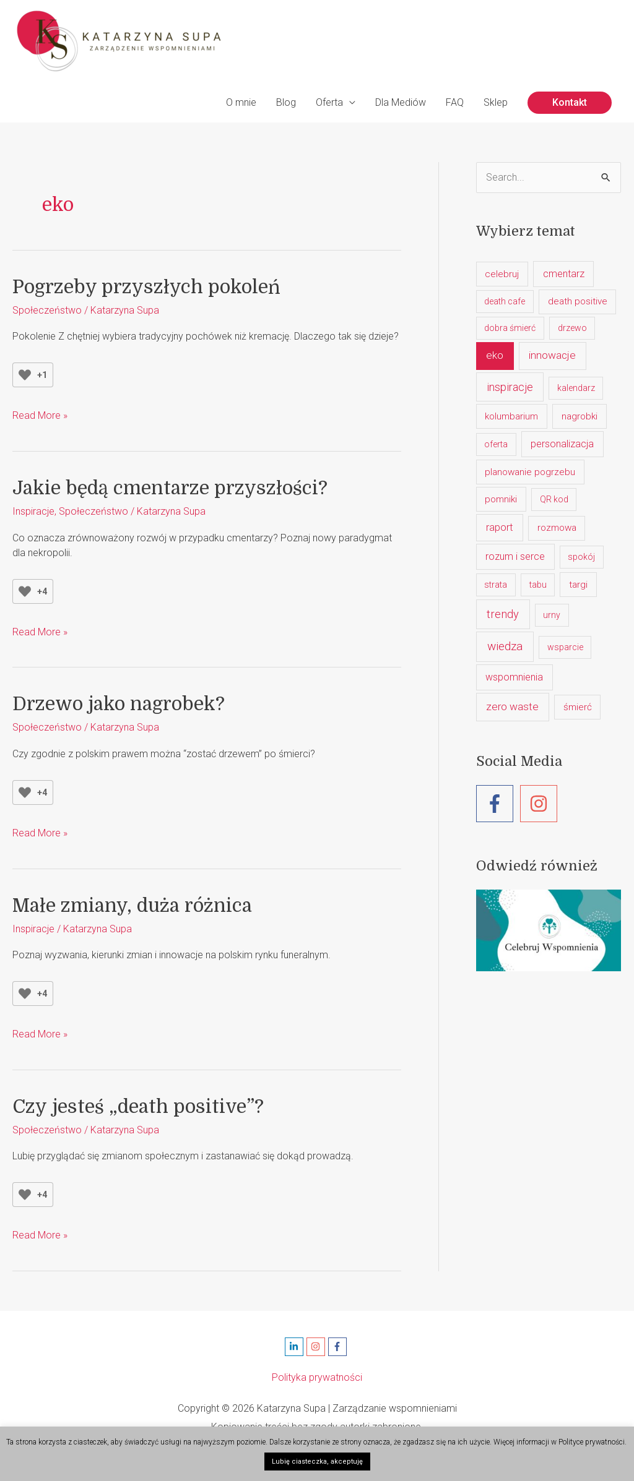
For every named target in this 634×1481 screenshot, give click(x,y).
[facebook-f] (498, 803)
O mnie (241, 102)
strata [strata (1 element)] (495, 585)
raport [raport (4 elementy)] (499, 527)
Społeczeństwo (47, 310)
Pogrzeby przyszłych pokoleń (146, 287)
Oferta (329, 102)
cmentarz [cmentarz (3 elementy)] (563, 274)
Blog (286, 102)
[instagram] (541, 803)
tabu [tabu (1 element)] (538, 585)
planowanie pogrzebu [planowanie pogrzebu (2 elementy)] (530, 472)
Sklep (496, 102)
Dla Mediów (400, 102)
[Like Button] (24, 375)
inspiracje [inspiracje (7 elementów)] (510, 386)
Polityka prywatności (317, 1377)
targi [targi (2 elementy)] (578, 584)
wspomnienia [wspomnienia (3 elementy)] (514, 677)
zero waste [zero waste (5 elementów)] (512, 706)
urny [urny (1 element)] (551, 615)
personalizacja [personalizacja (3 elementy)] (562, 444)
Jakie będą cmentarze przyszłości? (170, 488)
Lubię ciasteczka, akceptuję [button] (317, 1461)
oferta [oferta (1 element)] (496, 444)
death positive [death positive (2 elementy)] (577, 301)
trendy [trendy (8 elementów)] (503, 613)
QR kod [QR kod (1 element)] (554, 499)
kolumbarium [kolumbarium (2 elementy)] (511, 416)
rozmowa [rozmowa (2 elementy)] (556, 527)
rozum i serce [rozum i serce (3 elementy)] (515, 556)
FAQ (455, 102)
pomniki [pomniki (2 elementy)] (501, 499)
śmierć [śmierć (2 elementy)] (577, 707)
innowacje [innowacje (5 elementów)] (552, 355)
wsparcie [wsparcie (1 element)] (565, 647)
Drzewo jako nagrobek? (118, 704)
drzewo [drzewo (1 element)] (572, 328)
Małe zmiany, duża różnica (132, 905)
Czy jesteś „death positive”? (138, 1106)
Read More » (39, 415)
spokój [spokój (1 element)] (581, 557)
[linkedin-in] (295, 1346)
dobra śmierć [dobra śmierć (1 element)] (510, 328)
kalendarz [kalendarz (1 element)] (576, 388)
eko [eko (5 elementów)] (494, 355)
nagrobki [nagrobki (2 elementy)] (579, 416)
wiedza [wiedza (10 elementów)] (505, 646)
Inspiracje (33, 511)
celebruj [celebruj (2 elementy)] (502, 274)
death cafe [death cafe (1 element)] (504, 301)
